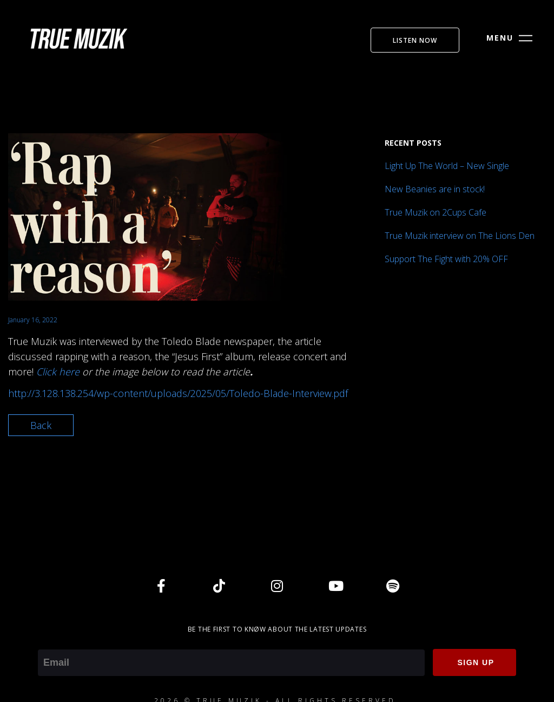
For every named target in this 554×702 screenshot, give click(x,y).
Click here (58, 371)
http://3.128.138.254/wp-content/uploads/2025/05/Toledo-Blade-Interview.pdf (178, 393)
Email (49, 641)
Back (40, 425)
